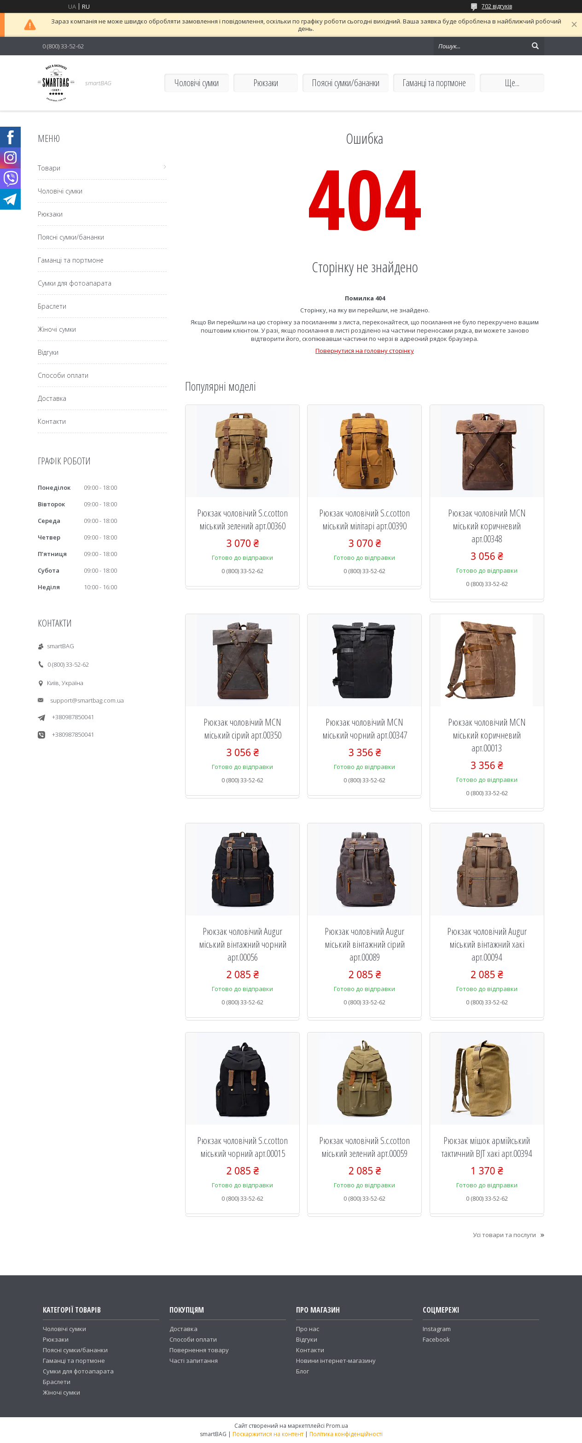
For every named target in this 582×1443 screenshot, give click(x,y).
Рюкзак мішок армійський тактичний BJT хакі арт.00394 (487, 1147)
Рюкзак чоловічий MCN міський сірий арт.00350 (242, 728)
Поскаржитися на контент (268, 1434)
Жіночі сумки (57, 329)
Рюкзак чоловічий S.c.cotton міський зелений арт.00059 (364, 1147)
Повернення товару (199, 1350)
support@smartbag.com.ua (87, 700)
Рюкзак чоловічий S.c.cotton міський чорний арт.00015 (242, 1147)
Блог (302, 1371)
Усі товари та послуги (504, 1235)
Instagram (437, 1329)
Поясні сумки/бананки (345, 82)
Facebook (436, 1339)
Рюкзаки (265, 82)
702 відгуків (497, 6)
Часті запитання (193, 1360)
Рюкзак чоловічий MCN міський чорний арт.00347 (364, 728)
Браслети (52, 306)
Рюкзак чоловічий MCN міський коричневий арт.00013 (487, 735)
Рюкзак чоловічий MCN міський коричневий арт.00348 (487, 525)
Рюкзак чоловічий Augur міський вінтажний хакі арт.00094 (487, 944)
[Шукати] (535, 46)
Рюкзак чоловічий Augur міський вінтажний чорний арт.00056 (242, 944)
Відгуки (48, 352)
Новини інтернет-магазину (336, 1360)
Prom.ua (337, 1426)
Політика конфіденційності (346, 1434)
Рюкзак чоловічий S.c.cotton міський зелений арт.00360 (242, 519)
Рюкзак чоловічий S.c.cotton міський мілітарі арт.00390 (364, 519)
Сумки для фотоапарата (74, 283)
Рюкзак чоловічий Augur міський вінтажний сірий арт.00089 (365, 944)
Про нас (307, 1329)
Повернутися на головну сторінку (364, 350)
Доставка (52, 398)
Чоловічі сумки (197, 82)
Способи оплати (63, 375)
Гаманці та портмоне (434, 82)
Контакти (52, 421)
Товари (49, 168)
